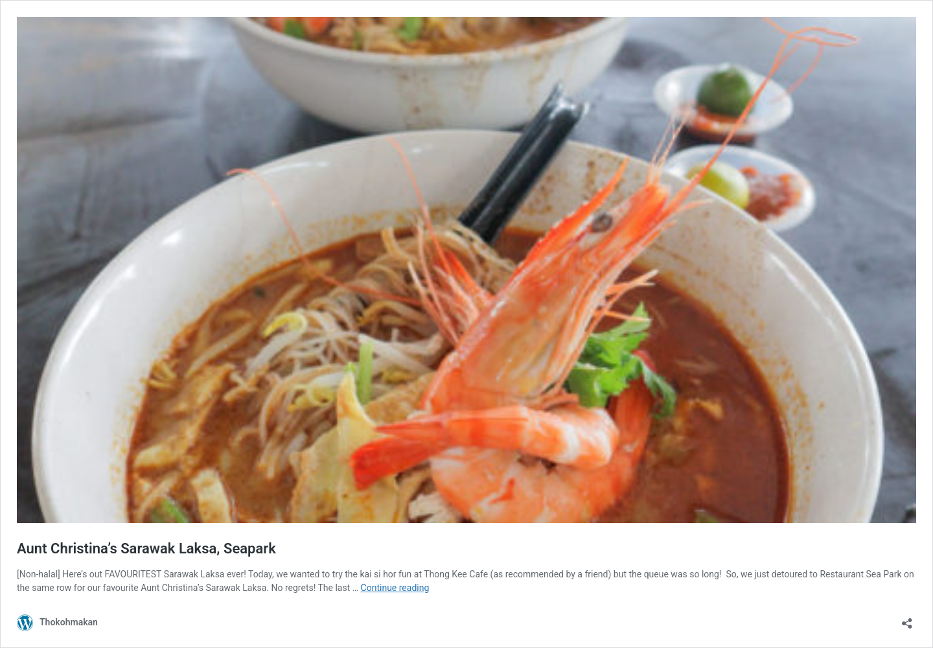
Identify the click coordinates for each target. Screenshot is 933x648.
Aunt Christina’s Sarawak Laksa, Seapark (146, 548)
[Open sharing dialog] (907, 619)
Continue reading (395, 588)
